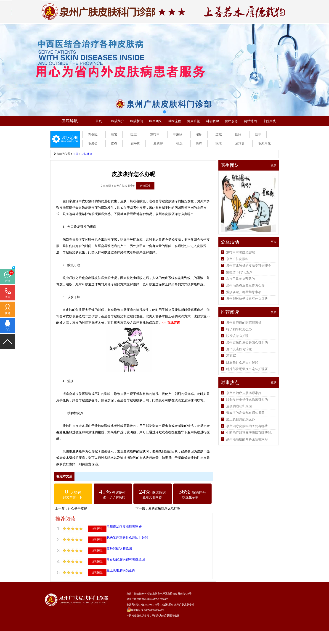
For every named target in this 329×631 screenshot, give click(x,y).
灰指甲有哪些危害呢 (240, 252)
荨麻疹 (178, 134)
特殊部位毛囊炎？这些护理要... (248, 369)
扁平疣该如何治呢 (239, 349)
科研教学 (212, 121)
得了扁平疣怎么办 (239, 329)
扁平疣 (135, 143)
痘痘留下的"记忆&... (240, 272)
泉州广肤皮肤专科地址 (139, 593)
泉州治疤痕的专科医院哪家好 (247, 439)
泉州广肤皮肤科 (237, 259)
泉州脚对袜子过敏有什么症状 (247, 298)
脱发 (114, 134)
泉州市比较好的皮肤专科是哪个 (248, 265)
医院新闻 (136, 121)
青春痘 (93, 134)
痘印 (258, 134)
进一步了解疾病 (114, 497)
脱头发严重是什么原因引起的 (127, 537)
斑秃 (199, 143)
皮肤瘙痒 (86, 153)
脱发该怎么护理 (237, 336)
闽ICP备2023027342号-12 (149, 604)
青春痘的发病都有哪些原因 (125, 559)
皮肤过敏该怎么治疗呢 (164, 508)
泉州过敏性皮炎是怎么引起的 (247, 342)
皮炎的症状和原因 (119, 548)
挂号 (7, 313)
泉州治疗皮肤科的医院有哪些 (247, 426)
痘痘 (133, 134)
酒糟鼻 (240, 143)
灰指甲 (155, 134)
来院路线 (269, 121)
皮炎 (114, 143)
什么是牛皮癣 (77, 508)
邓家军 (231, 356)
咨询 (7, 280)
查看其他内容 (152, 497)
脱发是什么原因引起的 (242, 362)
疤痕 (218, 143)
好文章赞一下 (72, 497)
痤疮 (238, 134)
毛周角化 (264, 143)
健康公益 (193, 121)
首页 (99, 121)
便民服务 (231, 121)
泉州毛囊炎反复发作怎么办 (245, 285)
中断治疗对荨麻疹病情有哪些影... (249, 432)
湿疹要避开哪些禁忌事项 (243, 292)
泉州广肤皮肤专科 (184, 604)
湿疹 (199, 134)
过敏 (218, 134)
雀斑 (179, 143)
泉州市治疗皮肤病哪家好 (124, 526)
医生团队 (155, 121)
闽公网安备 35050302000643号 (147, 610)
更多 (273, 165)
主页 (75, 153)
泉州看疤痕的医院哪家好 (243, 322)
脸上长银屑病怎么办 (120, 570)
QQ (7, 329)
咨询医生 (145, 185)
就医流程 (174, 121)
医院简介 (117, 121)
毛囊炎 (93, 143)
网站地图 (250, 121)
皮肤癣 (158, 143)
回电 (7, 297)
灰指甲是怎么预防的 (240, 279)
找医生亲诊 (190, 497)
